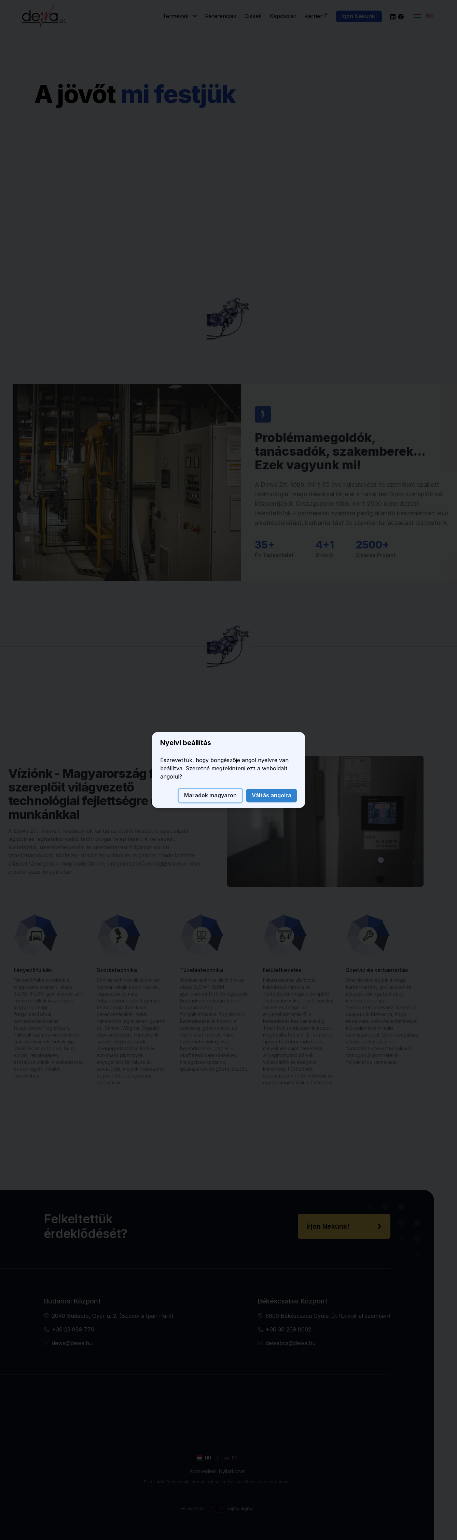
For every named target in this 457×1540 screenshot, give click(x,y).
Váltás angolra (271, 795)
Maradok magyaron (210, 795)
